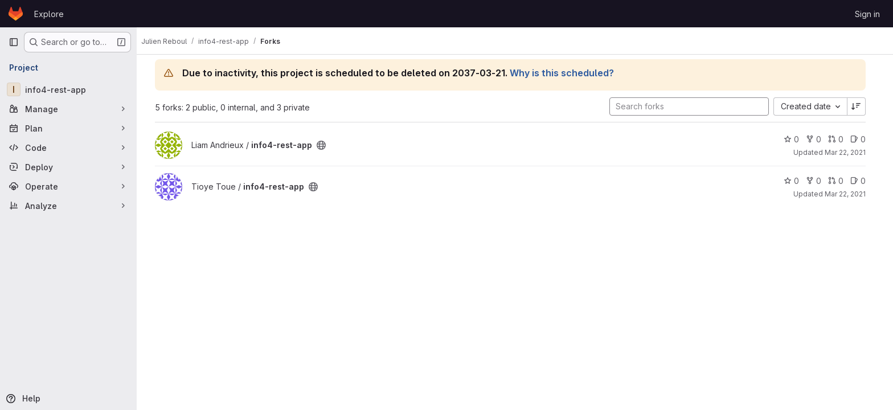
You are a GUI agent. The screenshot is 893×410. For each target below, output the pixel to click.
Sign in (867, 14)
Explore (49, 14)
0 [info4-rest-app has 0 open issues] (862, 139)
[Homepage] (15, 14)
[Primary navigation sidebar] (14, 42)
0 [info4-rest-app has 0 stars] (796, 139)
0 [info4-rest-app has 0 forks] (818, 139)
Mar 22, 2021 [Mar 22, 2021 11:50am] (849, 152)
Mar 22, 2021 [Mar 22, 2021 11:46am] (849, 194)
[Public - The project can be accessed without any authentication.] (325, 145)
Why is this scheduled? (566, 73)
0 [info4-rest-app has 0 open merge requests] (840, 139)
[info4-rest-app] (68, 89)
